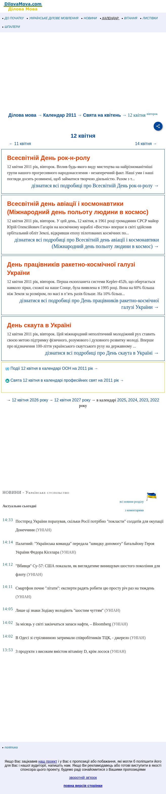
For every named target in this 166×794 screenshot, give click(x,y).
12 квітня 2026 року (30, 400)
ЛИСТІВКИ (149, 18)
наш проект (47, 761)
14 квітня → (146, 143)
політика (10, 747)
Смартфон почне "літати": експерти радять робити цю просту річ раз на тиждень (84, 588)
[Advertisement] (83, 72)
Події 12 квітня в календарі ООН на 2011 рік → (51, 368)
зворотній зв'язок (83, 778)
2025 (121, 400)
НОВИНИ (89, 18)
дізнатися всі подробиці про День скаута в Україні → (102, 353)
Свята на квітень (102, 115)
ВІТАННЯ (129, 18)
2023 (143, 400)
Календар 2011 (59, 115)
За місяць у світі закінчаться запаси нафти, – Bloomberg (63, 624)
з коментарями (134, 510)
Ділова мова (22, 115)
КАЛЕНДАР (110, 18)
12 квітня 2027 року (72, 400)
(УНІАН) (43, 530)
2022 (154, 400)
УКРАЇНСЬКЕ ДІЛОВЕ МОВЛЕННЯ (52, 18)
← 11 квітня (20, 143)
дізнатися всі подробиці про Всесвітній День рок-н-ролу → (95, 185)
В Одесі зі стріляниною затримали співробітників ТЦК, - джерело (72, 638)
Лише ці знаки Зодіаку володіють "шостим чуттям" (59, 610)
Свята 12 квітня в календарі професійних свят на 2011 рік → (64, 380)
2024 (132, 400)
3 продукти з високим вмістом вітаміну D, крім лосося (62, 651)
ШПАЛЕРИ (11, 27)
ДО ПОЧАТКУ (13, 18)
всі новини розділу (132, 501)
